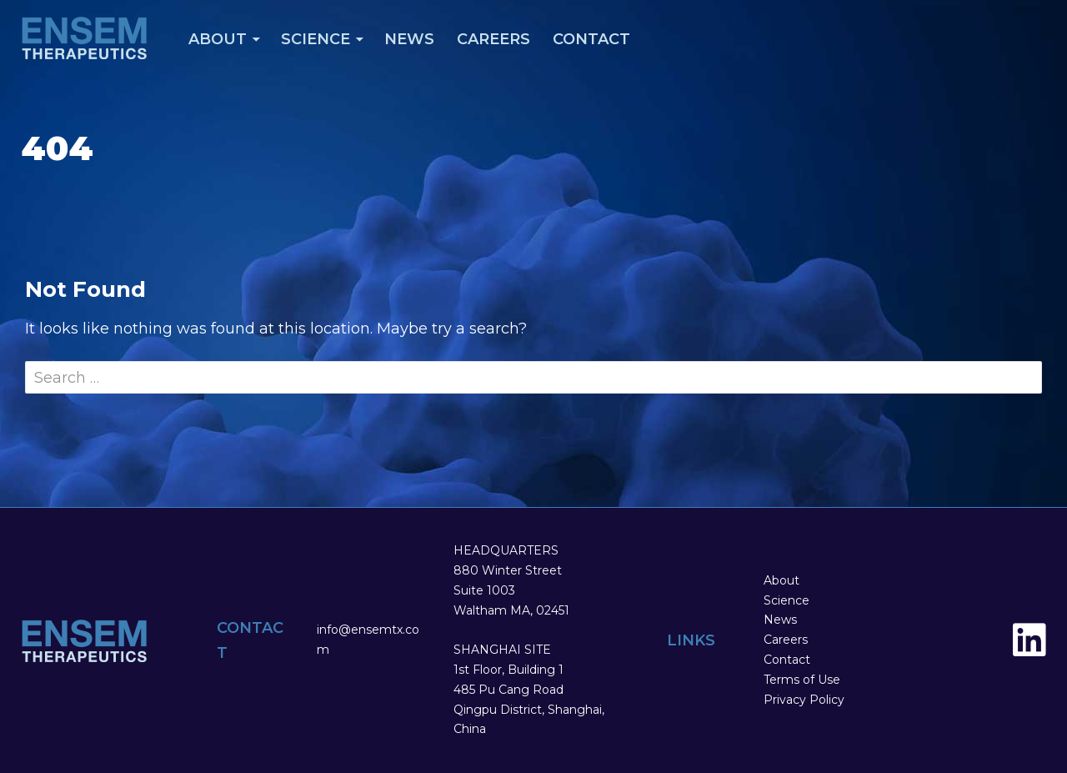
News (409, 39)
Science (315, 39)
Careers (493, 39)
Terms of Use (802, 679)
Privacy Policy (804, 699)
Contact (591, 39)
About (217, 39)
